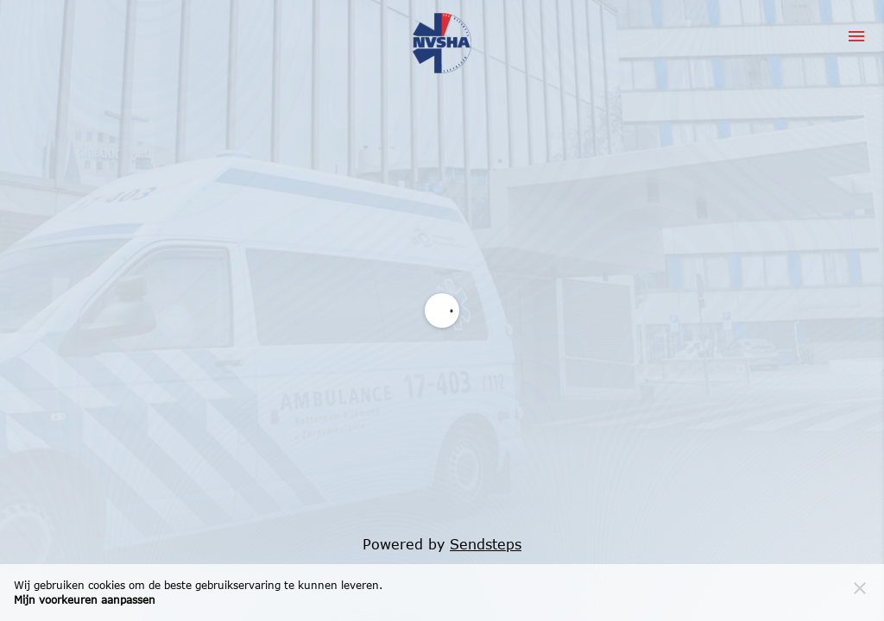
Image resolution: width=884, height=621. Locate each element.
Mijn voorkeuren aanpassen (84, 599)
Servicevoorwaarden (407, 228)
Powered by (442, 544)
